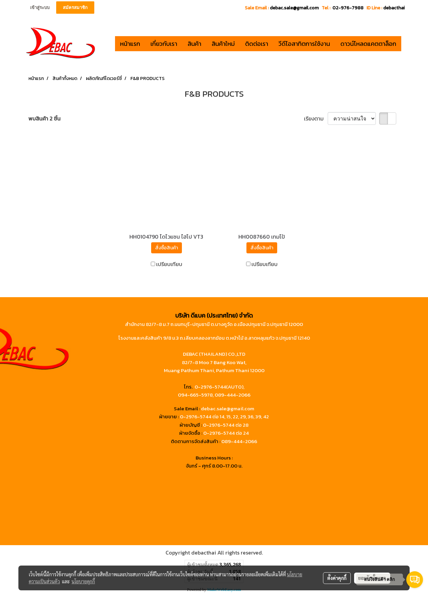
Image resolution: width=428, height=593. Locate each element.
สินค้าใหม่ (223, 43)
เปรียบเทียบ (169, 264)
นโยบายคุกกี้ (83, 581)
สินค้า (194, 43)
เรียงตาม (316, 118)
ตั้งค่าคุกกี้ (336, 578)
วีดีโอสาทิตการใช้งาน (304, 43)
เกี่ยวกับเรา (163, 43)
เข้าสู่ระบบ (39, 7)
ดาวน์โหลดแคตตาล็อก (368, 43)
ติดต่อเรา (256, 43)
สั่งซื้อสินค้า (166, 247)
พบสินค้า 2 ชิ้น (44, 118)
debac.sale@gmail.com (227, 408)
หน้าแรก (130, 43)
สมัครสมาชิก (75, 7)
